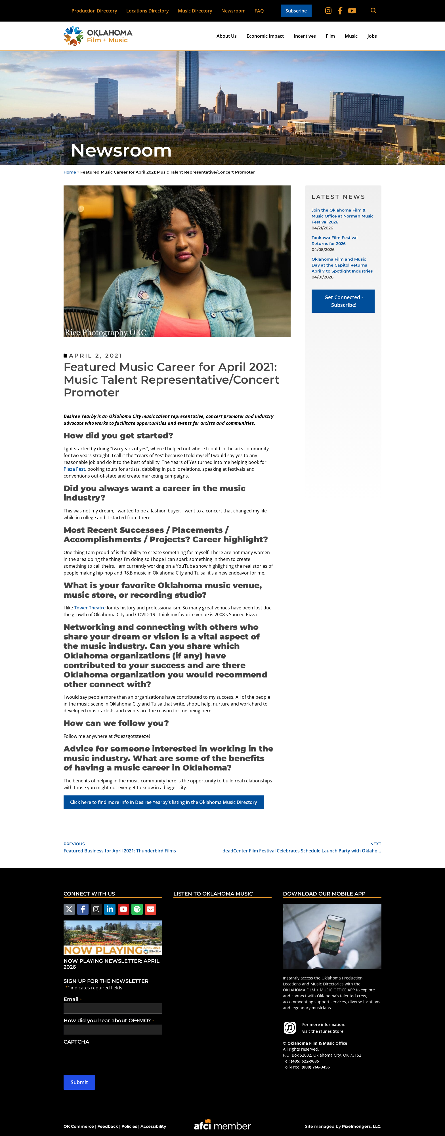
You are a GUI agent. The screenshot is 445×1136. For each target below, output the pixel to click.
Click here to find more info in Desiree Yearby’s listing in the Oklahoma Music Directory (163, 802)
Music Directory (195, 11)
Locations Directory (147, 11)
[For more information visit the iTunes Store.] (290, 1027)
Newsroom (233, 11)
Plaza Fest (74, 469)
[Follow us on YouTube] (121, 909)
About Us (227, 36)
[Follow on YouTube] (352, 11)
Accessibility (153, 1125)
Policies (129, 1125)
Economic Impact (265, 36)
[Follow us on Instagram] (95, 909)
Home (70, 172)
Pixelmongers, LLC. (361, 1125)
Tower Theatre (90, 608)
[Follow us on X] (69, 909)
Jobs (372, 36)
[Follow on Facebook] (340, 11)
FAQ (259, 11)
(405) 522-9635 (305, 1061)
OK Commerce (79, 1125)
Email (72, 999)
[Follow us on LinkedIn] (108, 909)
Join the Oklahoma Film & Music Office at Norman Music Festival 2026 (342, 216)
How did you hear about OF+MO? (109, 1020)
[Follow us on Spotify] (134, 909)
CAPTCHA (76, 1041)
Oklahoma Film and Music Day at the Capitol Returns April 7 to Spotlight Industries (342, 265)
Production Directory (94, 11)
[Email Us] (147, 909)
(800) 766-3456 (316, 1067)
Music (351, 36)
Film (330, 36)
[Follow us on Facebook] (82, 909)
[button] (373, 11)
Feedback (107, 1125)
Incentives (305, 36)
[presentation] (107, 1057)
